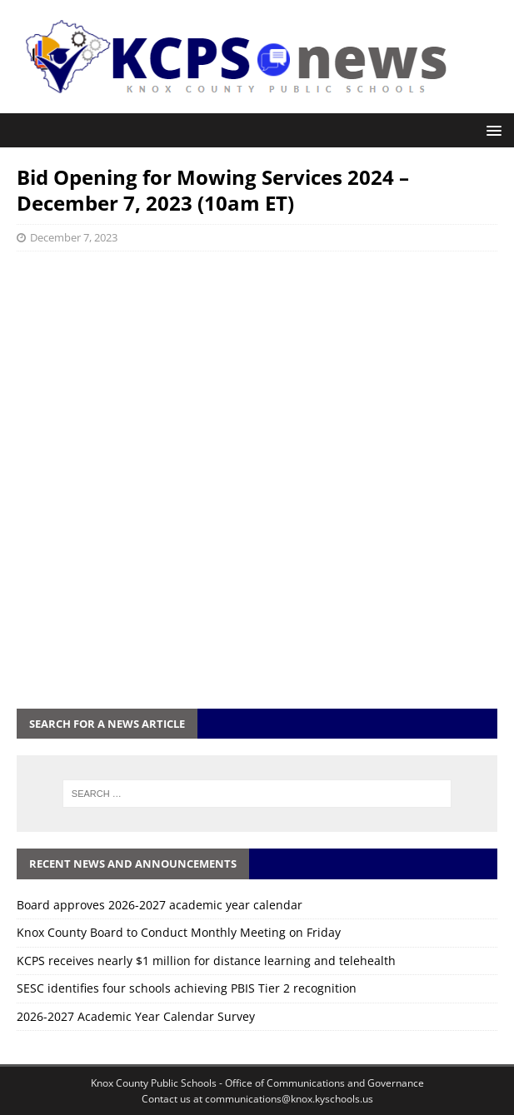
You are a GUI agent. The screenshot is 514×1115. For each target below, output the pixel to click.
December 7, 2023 (73, 237)
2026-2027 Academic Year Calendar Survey (136, 1016)
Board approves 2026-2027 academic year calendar (159, 905)
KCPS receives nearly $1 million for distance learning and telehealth (206, 960)
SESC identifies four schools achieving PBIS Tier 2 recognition (187, 988)
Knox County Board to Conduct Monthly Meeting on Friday (179, 932)
